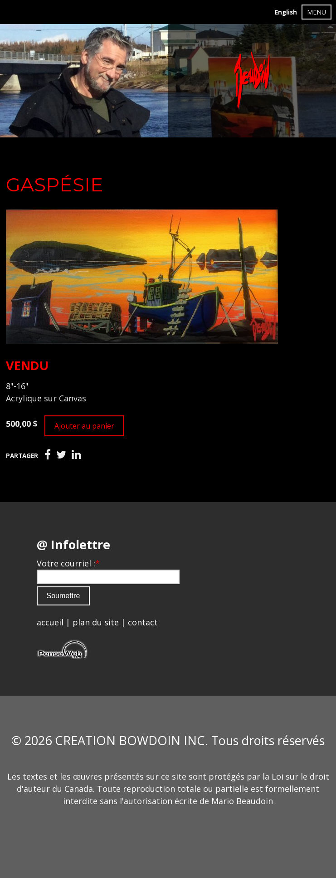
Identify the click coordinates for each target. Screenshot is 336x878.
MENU (316, 12)
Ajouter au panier (84, 426)
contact (143, 622)
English (286, 12)
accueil (50, 622)
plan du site (96, 622)
